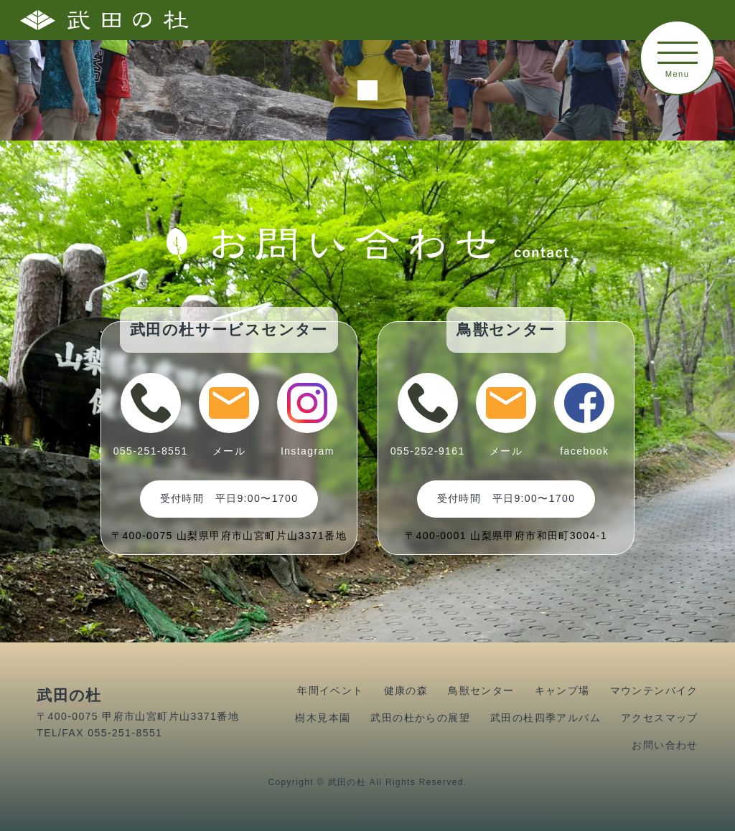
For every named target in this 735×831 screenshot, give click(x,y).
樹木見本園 (322, 717)
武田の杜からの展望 (420, 717)
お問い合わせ (665, 745)
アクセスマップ (659, 717)
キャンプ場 (562, 690)
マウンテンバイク (654, 690)
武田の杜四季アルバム (545, 717)
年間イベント (330, 690)
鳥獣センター (481, 690)
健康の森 (406, 690)
